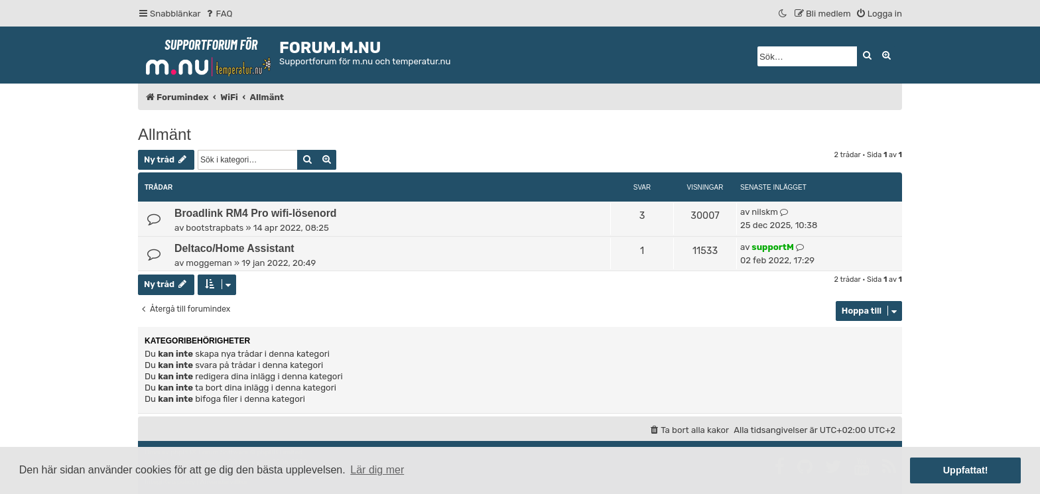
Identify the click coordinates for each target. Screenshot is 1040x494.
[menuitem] (218, 13)
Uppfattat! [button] (965, 470)
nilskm (764, 212)
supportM (772, 247)
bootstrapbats (214, 228)
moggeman (208, 263)
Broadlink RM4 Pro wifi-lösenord (255, 213)
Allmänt (164, 134)
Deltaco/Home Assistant (234, 248)
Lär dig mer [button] (377, 469)
